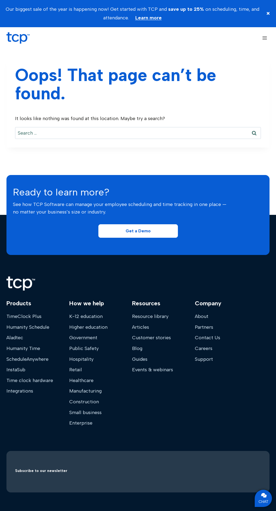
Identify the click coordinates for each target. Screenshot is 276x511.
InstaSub (15, 370)
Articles (140, 327)
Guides (139, 359)
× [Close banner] (268, 13)
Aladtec (14, 338)
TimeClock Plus (24, 316)
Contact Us (207, 338)
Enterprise (80, 423)
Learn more (148, 18)
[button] (138, 231)
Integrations (19, 391)
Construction (84, 402)
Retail (75, 370)
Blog (137, 348)
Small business (85, 412)
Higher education (88, 327)
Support (204, 359)
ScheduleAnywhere (27, 359)
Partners (204, 327)
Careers (203, 348)
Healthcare (81, 380)
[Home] (20, 283)
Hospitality (81, 359)
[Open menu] (265, 38)
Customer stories (151, 338)
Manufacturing (85, 391)
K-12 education (86, 316)
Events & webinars (152, 370)
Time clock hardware (29, 380)
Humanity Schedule (27, 327)
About (201, 316)
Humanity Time (23, 348)
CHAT (263, 498)
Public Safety (84, 348)
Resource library (150, 316)
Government (83, 338)
